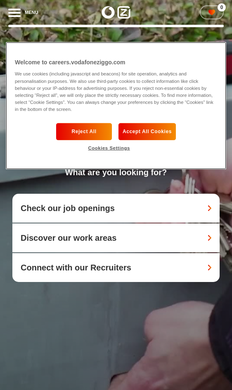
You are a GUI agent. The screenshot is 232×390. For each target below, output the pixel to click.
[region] (116, 105)
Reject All (83, 131)
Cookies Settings (109, 148)
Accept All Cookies (147, 131)
